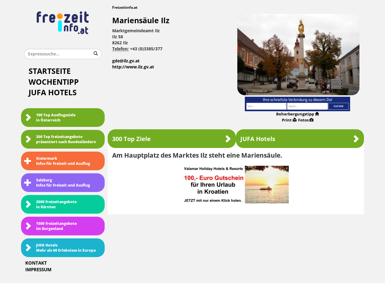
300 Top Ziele (171, 139)
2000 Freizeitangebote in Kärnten (50, 204)
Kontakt (36, 263)
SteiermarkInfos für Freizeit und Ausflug (57, 161)
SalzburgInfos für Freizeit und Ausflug (57, 182)
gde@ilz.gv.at (126, 61)
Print (289, 120)
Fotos (305, 120)
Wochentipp (54, 82)
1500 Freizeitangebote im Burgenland (50, 226)
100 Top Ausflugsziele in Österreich (49, 117)
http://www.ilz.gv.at (133, 67)
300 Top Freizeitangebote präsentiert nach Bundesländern (60, 139)
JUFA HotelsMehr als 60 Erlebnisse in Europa (60, 248)
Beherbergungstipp (297, 114)
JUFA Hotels (53, 92)
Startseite (50, 71)
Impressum (38, 269)
